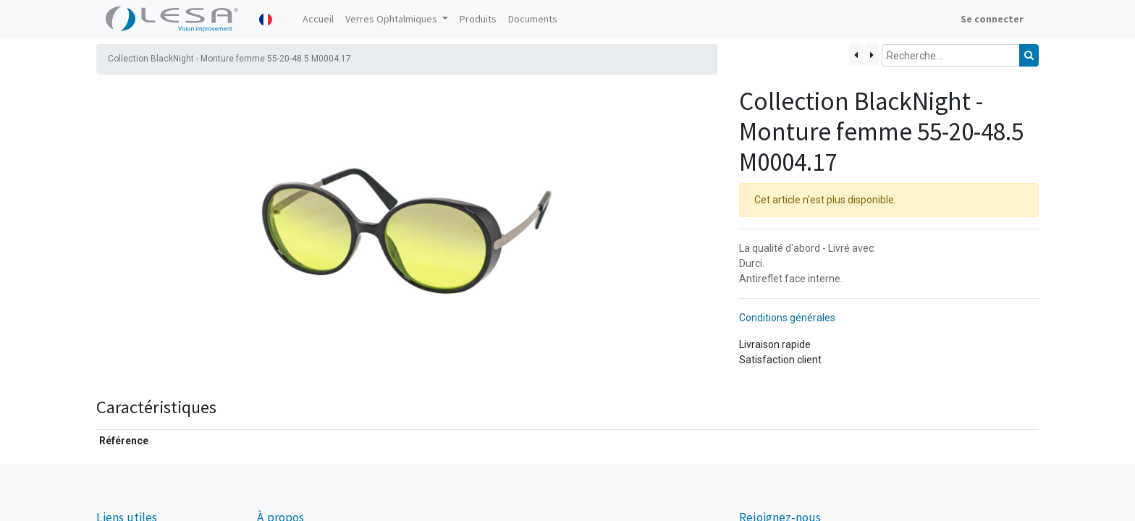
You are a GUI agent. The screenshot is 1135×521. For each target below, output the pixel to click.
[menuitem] (318, 19)
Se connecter (992, 18)
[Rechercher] (1029, 55)
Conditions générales (787, 317)
